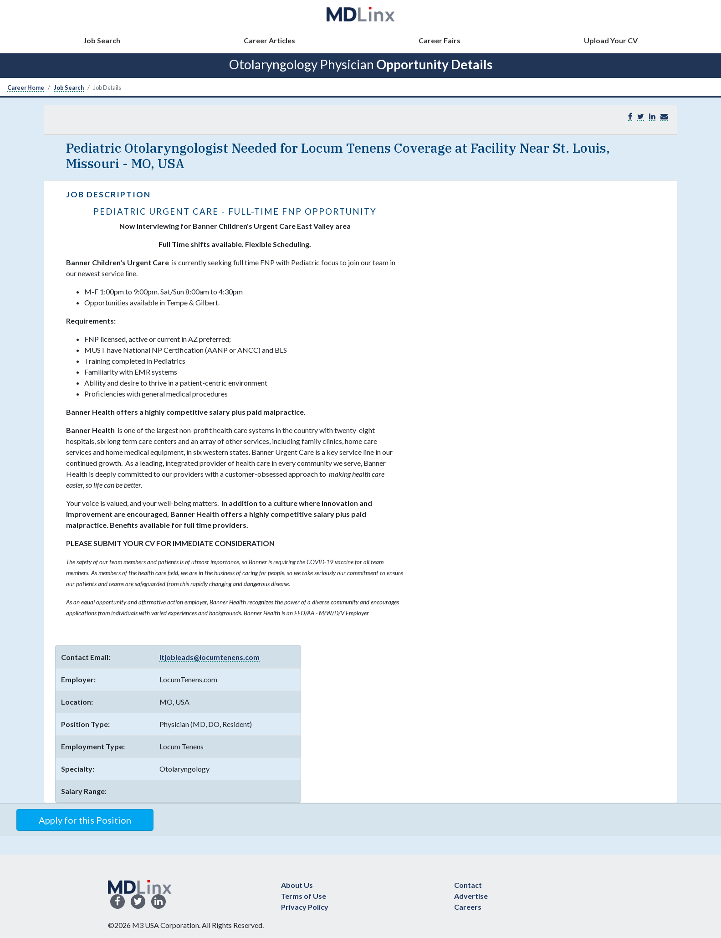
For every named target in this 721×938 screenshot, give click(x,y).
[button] (664, 116)
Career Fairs (439, 40)
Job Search (101, 40)
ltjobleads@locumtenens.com (209, 657)
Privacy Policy (304, 906)
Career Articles (269, 40)
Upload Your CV (611, 40)
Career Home (25, 87)
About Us (297, 885)
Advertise (471, 896)
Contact (468, 885)
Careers (467, 906)
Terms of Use (303, 896)
